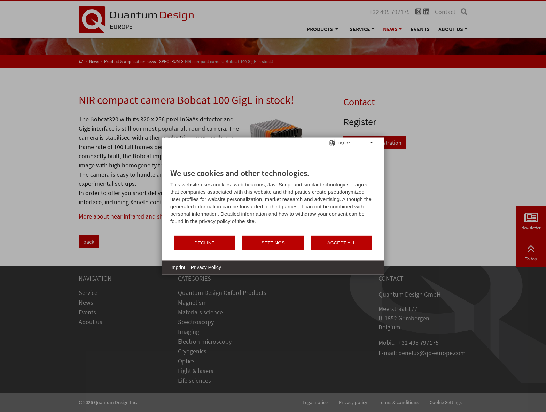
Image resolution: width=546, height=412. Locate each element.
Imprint (177, 267)
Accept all (341, 242)
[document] (273, 201)
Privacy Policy (206, 267)
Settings (273, 242)
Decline (204, 242)
